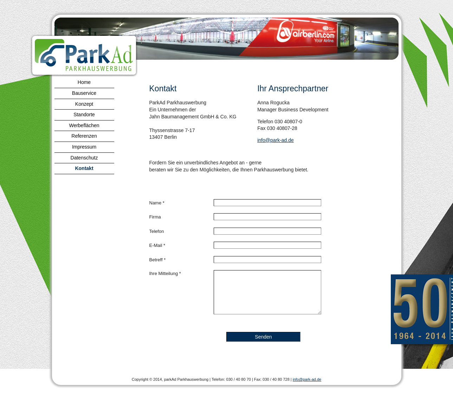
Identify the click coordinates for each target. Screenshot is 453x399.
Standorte (84, 114)
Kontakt (84, 168)
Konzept (84, 104)
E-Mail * (157, 245)
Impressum (84, 147)
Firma (155, 217)
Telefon (156, 231)
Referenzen (84, 136)
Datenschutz (84, 158)
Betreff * (157, 259)
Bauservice (84, 93)
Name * (156, 202)
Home (84, 82)
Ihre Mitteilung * (165, 273)
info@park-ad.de (275, 140)
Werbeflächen (84, 125)
